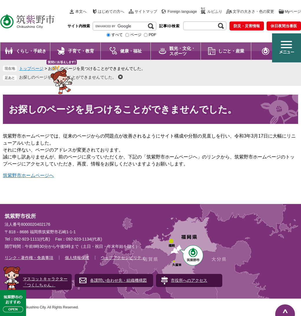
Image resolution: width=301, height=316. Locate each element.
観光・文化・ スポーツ (182, 51)
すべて (117, 34)
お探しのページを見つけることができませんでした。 (67, 77)
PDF (152, 34)
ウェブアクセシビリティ (123, 257)
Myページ (293, 11)
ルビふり (214, 11)
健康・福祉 (131, 50)
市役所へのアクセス (189, 280)
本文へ (81, 11)
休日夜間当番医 (284, 26)
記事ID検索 (169, 26)
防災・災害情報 (247, 26)
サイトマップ (146, 11)
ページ (136, 34)
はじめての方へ (111, 11)
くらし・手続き (31, 50)
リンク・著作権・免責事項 (29, 257)
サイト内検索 (78, 26)
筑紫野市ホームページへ (28, 175)
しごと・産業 (231, 50)
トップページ (31, 68)
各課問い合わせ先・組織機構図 (118, 280)
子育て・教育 (81, 50)
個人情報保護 (77, 257)
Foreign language (182, 11)
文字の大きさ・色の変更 (253, 11)
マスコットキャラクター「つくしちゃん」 (45, 282)
